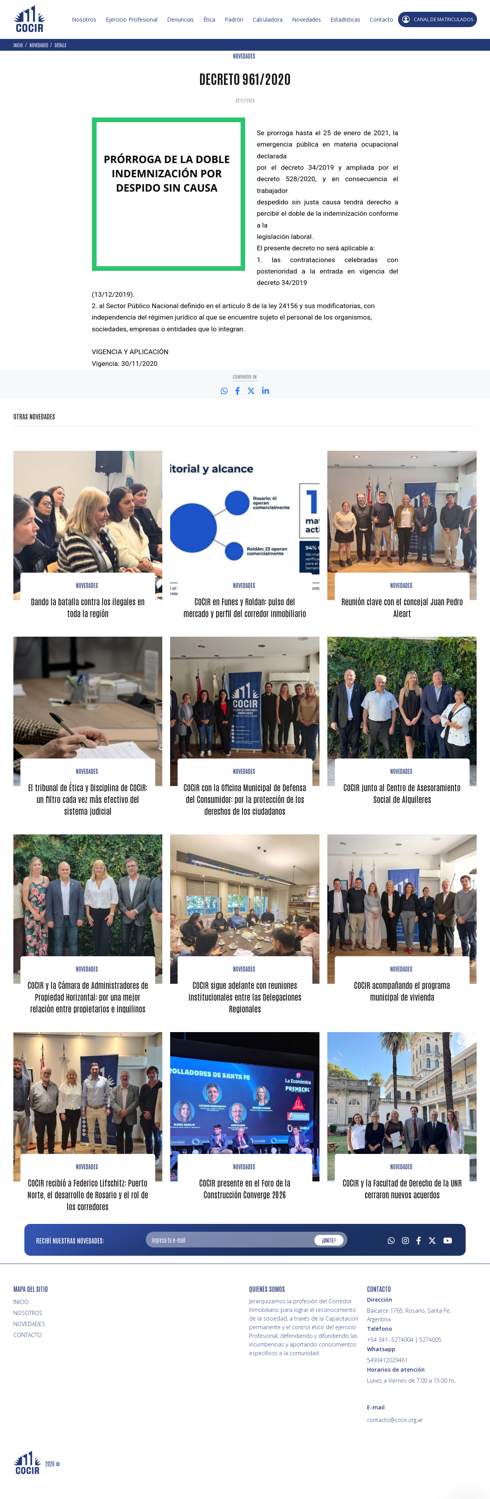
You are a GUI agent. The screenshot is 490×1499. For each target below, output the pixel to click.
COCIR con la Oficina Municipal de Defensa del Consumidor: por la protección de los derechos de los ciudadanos (245, 816)
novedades (401, 991)
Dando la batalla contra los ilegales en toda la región (88, 607)
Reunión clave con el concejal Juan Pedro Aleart (402, 607)
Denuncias (180, 19)
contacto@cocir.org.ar (395, 1442)
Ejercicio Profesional (132, 19)
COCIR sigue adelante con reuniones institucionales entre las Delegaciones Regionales (245, 1019)
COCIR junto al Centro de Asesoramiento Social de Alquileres (402, 804)
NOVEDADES (244, 55)
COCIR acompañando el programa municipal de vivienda (402, 1013)
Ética (209, 19)
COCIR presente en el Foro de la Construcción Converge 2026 (244, 1211)
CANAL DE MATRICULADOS (437, 19)
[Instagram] (405, 1261)
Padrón (234, 19)
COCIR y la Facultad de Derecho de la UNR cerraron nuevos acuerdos (402, 1211)
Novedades (306, 19)
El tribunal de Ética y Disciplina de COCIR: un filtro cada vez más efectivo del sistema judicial (87, 810)
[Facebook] (419, 1261)
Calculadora (268, 19)
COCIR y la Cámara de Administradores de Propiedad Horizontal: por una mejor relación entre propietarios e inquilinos (88, 1019)
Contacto (381, 19)
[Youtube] (448, 1261)
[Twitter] (432, 1261)
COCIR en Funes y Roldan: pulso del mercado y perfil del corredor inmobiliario (245, 613)
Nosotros (84, 19)
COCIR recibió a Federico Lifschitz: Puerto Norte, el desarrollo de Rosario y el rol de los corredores (88, 1216)
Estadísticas (345, 19)
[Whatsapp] (391, 1261)
